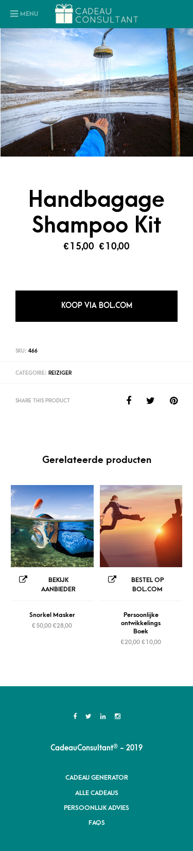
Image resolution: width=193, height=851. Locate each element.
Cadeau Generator (96, 777)
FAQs (97, 822)
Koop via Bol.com (96, 305)
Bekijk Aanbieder (58, 584)
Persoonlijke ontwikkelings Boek (141, 623)
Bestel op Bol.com (147, 584)
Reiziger (60, 373)
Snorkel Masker (52, 614)
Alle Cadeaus (96, 793)
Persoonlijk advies (96, 807)
